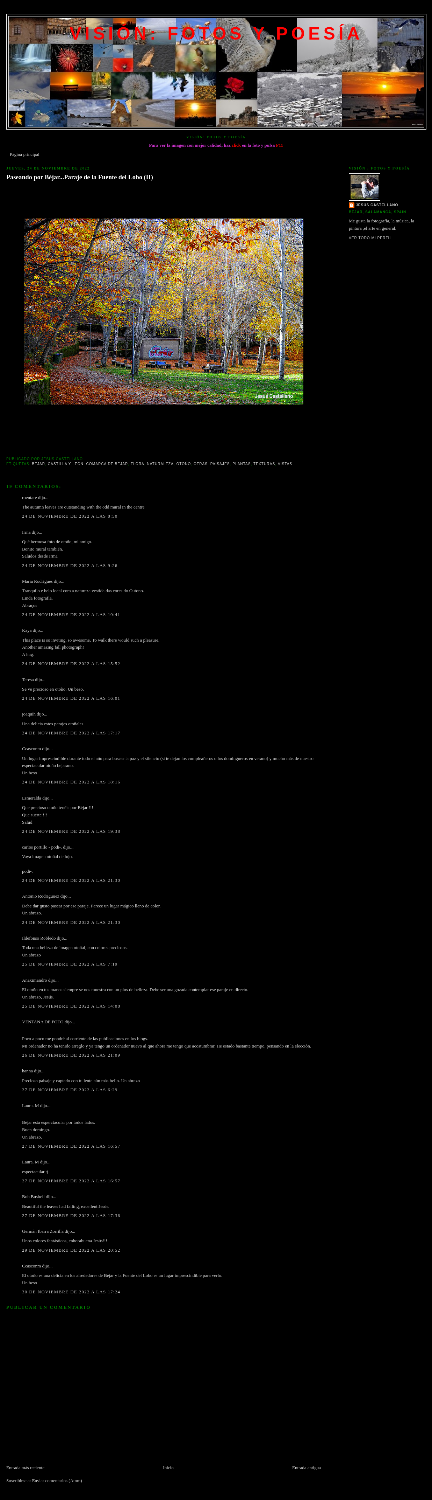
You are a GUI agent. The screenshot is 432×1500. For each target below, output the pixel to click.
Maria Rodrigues (37, 581)
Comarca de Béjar (107, 464)
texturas (264, 464)
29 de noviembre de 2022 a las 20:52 (71, 1250)
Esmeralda (31, 798)
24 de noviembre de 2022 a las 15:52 (71, 663)
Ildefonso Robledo (39, 938)
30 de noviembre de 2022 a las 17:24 (71, 1291)
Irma (26, 532)
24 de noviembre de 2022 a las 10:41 (71, 614)
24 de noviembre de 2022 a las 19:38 (71, 831)
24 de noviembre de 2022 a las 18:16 (71, 781)
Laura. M (30, 1105)
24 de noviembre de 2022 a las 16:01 (71, 698)
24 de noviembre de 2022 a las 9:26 (70, 565)
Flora (137, 464)
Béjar (38, 464)
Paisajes (220, 464)
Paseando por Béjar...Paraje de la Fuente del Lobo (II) (79, 177)
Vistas (285, 464)
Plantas (241, 464)
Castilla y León (66, 464)
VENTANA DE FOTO (43, 1021)
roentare (29, 497)
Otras (201, 464)
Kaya (26, 630)
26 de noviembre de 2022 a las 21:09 (71, 1055)
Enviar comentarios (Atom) (57, 1480)
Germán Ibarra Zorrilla (43, 1231)
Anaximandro (34, 980)
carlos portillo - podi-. (42, 847)
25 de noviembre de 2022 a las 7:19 (70, 964)
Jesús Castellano (377, 205)
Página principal (24, 154)
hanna (27, 1070)
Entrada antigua (306, 1467)
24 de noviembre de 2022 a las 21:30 (71, 880)
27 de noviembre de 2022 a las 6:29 (70, 1089)
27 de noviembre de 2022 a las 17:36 (71, 1215)
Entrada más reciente (25, 1467)
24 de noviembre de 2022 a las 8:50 (70, 516)
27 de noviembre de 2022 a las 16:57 (71, 1146)
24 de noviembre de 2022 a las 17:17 (71, 732)
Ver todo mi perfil (370, 238)
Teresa (28, 679)
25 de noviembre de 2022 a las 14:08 (71, 1006)
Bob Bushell (33, 1196)
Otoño (183, 464)
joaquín (29, 714)
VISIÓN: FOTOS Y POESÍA (216, 33)
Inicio (168, 1467)
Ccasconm (31, 748)
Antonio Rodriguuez (40, 896)
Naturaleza (160, 464)
